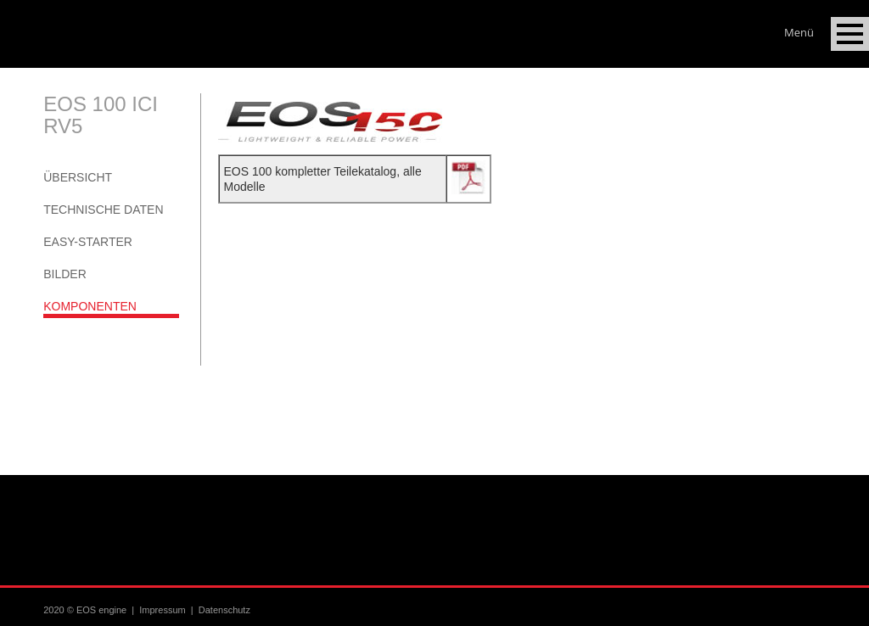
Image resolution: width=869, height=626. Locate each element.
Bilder (65, 274)
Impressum (162, 610)
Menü (799, 29)
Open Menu (850, 34)
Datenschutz (224, 610)
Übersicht (77, 177)
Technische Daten (103, 209)
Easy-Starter (87, 242)
